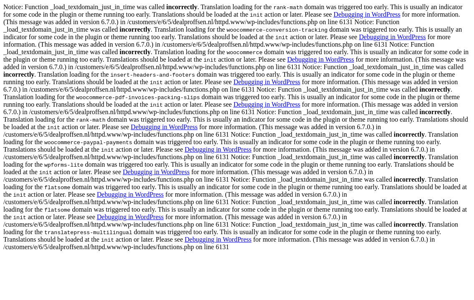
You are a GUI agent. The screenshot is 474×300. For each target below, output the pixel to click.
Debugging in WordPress (366, 14)
